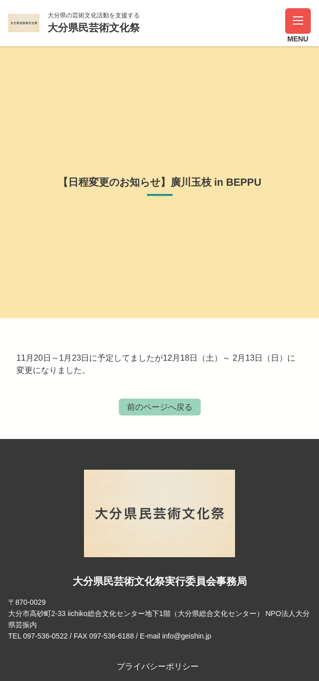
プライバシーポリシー (158, 666)
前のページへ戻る (160, 407)
